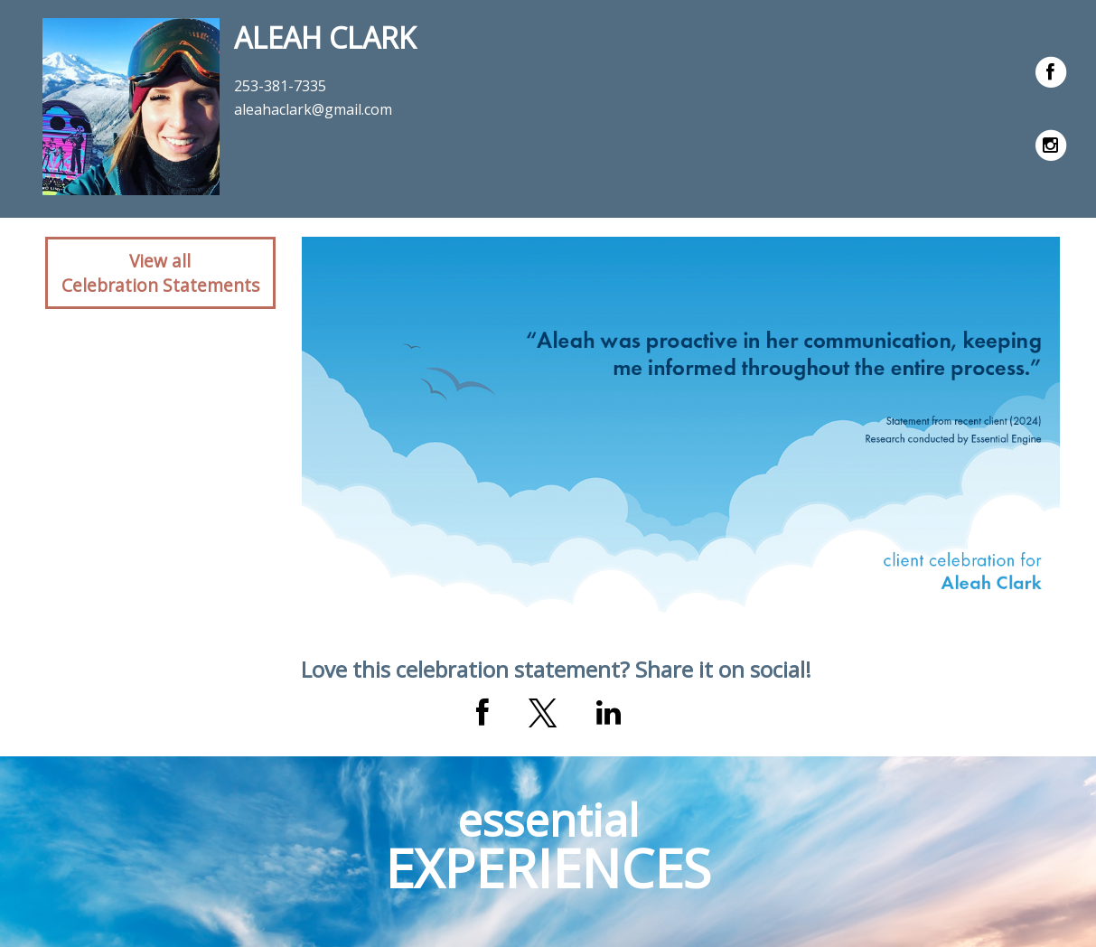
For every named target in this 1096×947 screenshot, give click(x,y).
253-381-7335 (280, 86)
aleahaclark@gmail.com (313, 109)
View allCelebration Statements (160, 272)
